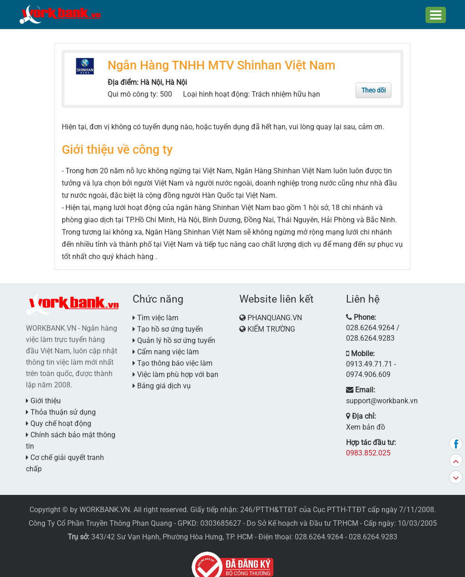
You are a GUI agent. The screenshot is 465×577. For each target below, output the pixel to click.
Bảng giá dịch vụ (162, 382)
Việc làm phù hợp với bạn (175, 371)
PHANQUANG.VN (274, 314)
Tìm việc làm (155, 314)
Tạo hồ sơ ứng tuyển (168, 326)
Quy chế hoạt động (58, 420)
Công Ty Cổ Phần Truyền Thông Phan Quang (100, 508)
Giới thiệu (43, 397)
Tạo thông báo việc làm (173, 360)
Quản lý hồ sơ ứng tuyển (174, 337)
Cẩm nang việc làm (166, 348)
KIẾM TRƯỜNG (271, 326)
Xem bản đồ (363, 393)
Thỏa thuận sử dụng (61, 409)
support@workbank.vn (378, 368)
